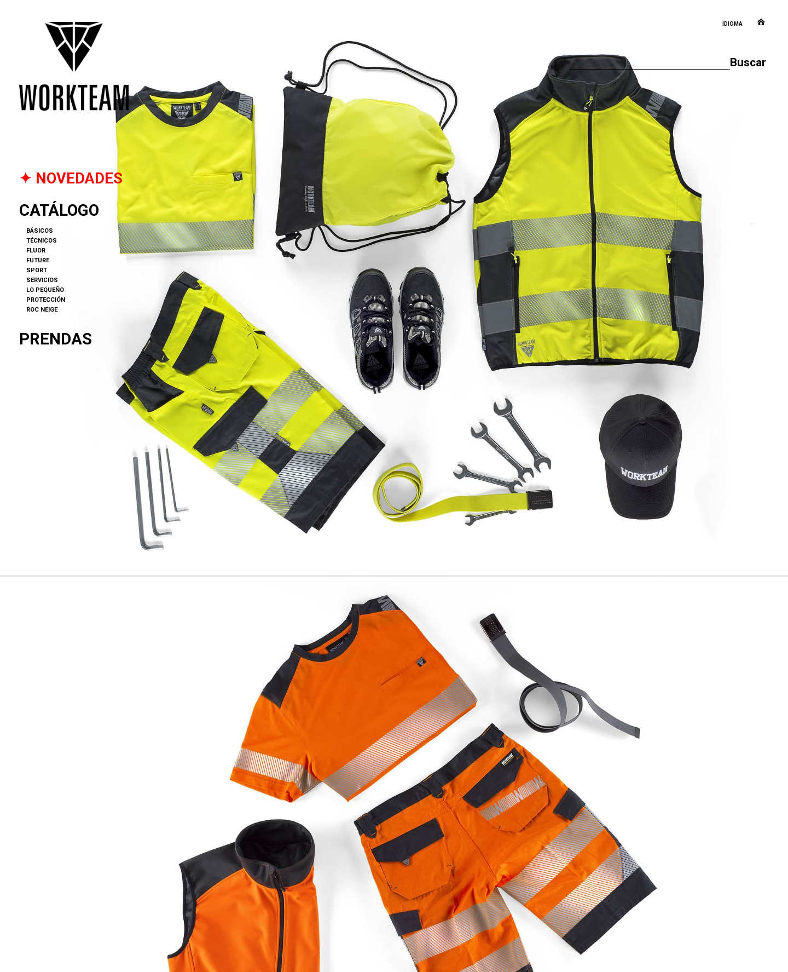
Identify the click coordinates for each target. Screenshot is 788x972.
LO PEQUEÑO (45, 290)
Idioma (732, 24)
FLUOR (35, 250)
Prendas (55, 339)
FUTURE (37, 260)
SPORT (36, 270)
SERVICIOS (42, 280)
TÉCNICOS (41, 240)
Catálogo (59, 210)
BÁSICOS (39, 230)
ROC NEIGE (41, 309)
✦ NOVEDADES (71, 178)
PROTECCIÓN (45, 299)
